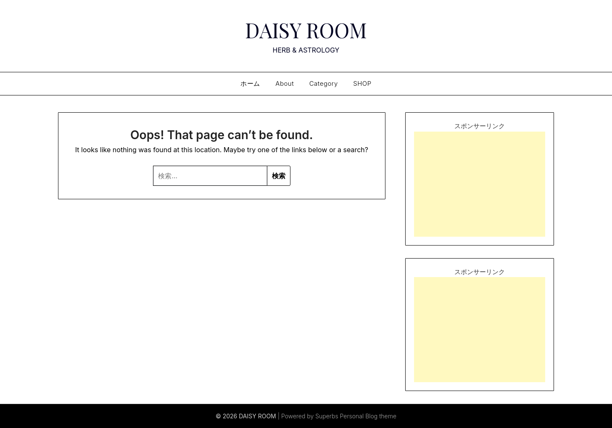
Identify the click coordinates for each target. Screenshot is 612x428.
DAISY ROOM (306, 29)
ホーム (250, 83)
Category (323, 83)
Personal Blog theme (368, 416)
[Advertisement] (479, 184)
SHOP (362, 83)
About (284, 83)
